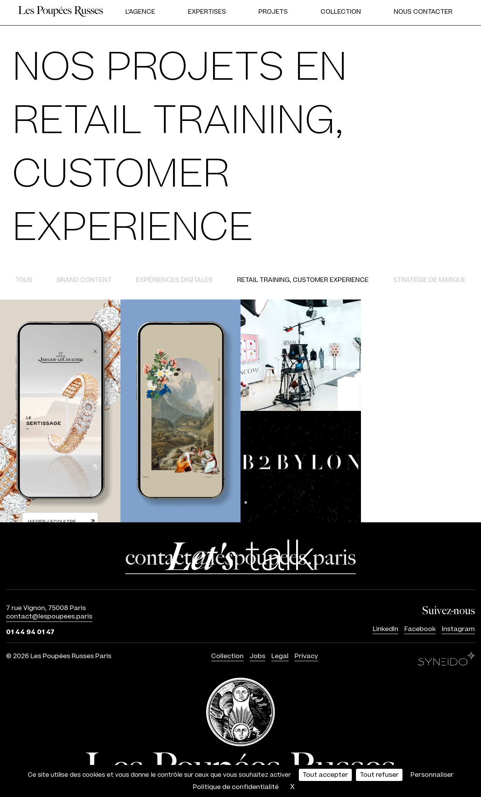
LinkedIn (385, 629)
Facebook (420, 629)
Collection (341, 11)
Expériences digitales (174, 280)
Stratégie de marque (429, 280)
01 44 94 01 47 (30, 632)
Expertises (207, 11)
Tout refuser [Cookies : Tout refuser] (379, 774)
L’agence (140, 11)
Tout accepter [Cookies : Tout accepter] (325, 774)
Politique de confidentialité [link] (236, 787)
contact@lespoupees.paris (49, 616)
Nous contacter (423, 11)
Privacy (306, 656)
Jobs (257, 656)
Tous (23, 280)
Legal (280, 656)
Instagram (458, 629)
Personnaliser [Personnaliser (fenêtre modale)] (432, 774)
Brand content (84, 280)
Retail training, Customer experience (303, 280)
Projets (273, 11)
